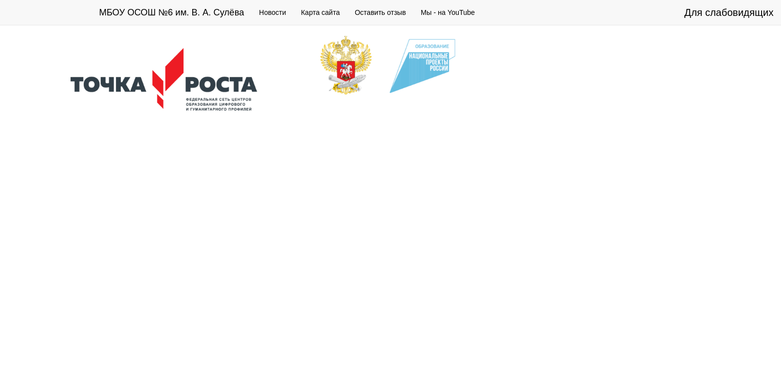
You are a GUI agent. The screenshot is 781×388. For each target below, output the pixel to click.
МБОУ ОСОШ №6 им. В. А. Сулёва (171, 12)
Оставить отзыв (380, 12)
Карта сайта (320, 12)
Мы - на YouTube (448, 12)
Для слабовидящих (729, 12)
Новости (272, 12)
